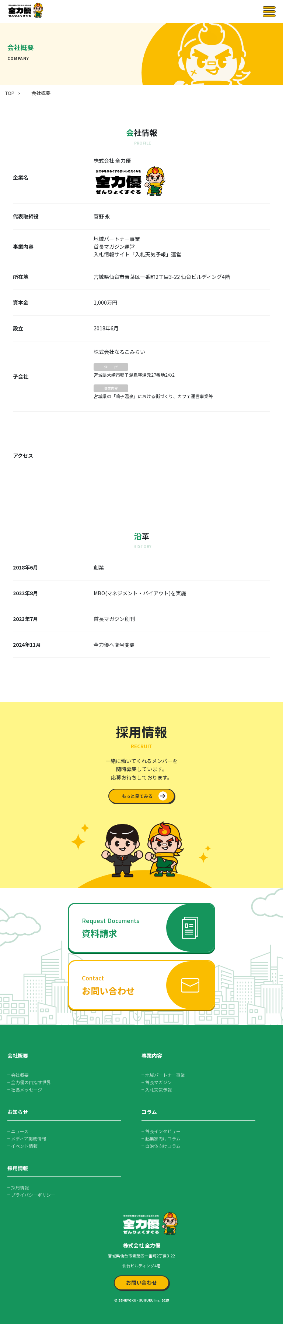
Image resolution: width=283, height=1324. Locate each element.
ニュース (19, 1131)
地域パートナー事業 (165, 1075)
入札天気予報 (158, 1089)
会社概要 (40, 92)
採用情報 (20, 1187)
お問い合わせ (141, 1282)
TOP (9, 92)
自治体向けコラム (163, 1146)
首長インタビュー (163, 1131)
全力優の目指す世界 (31, 1082)
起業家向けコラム (163, 1138)
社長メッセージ (26, 1089)
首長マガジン (158, 1082)
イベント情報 (24, 1146)
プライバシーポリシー (33, 1195)
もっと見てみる (137, 796)
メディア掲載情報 (28, 1138)
